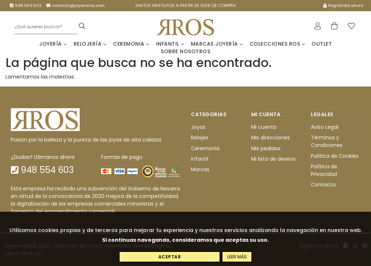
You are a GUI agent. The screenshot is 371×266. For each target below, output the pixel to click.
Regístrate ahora (343, 5)
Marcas (200, 169)
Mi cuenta (263, 127)
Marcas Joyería (217, 43)
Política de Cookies (335, 156)
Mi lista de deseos (273, 158)
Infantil (170, 43)
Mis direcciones (270, 138)
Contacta (323, 185)
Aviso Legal (324, 127)
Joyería (53, 43)
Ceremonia (131, 43)
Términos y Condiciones (326, 141)
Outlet (322, 43)
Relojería (90, 43)
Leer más (237, 257)
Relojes (199, 138)
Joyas (198, 127)
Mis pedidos (265, 148)
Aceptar (169, 257)
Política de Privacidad (324, 170)
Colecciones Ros (277, 43)
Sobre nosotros (185, 51)
